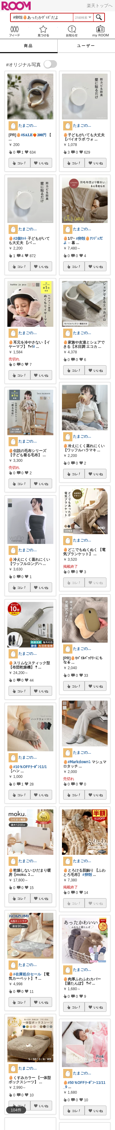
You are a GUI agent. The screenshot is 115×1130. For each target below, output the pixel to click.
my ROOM (100, 31)
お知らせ (72, 31)
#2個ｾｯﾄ (19, 238)
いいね (43, 163)
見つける (43, 31)
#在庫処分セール (27, 974)
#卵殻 (87, 875)
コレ (21, 163)
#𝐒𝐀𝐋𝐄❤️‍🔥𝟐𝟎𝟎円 (34, 135)
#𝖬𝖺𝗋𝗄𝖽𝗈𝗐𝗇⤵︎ (79, 762)
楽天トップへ (100, 5)
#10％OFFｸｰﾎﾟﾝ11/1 (30, 767)
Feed (14, 31)
